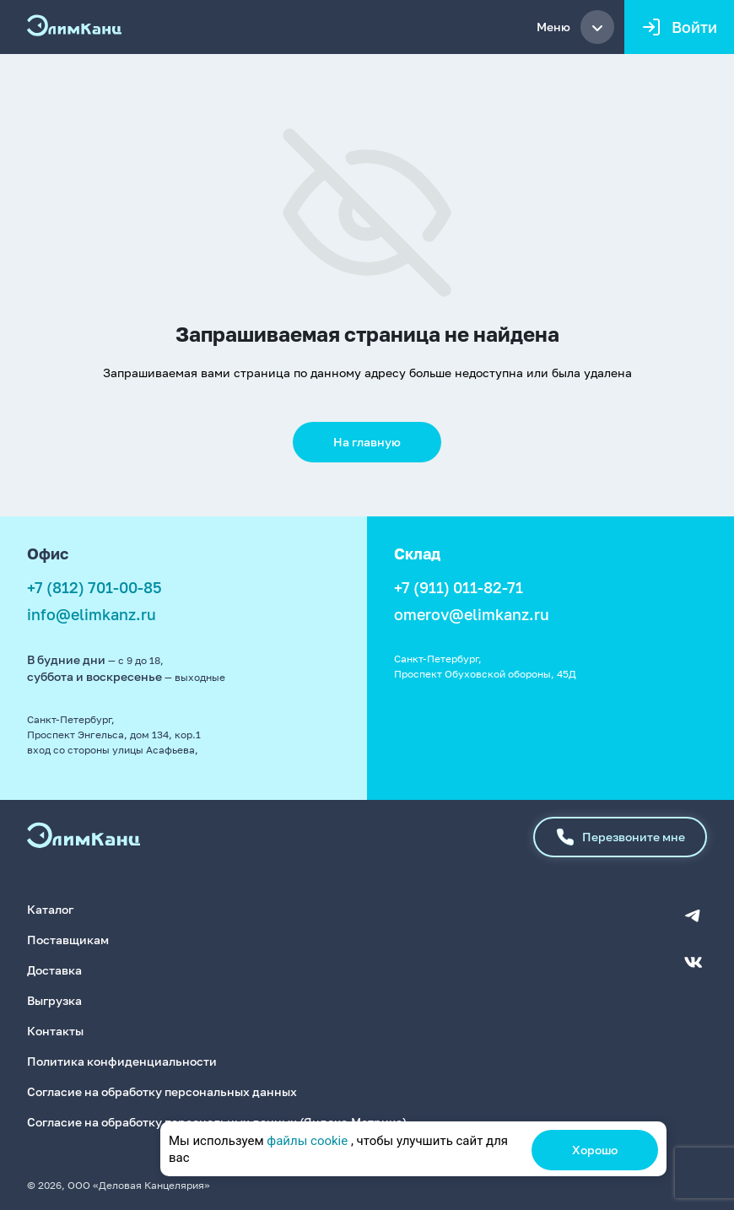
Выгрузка (54, 1000)
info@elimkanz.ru (91, 614)
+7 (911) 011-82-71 (458, 587)
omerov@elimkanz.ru (471, 614)
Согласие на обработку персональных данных (162, 1091)
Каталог (50, 909)
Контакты (55, 1031)
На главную (367, 442)
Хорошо (595, 1149)
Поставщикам (68, 939)
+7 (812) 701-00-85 (94, 587)
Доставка (54, 970)
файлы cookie (307, 1140)
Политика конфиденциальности (122, 1061)
